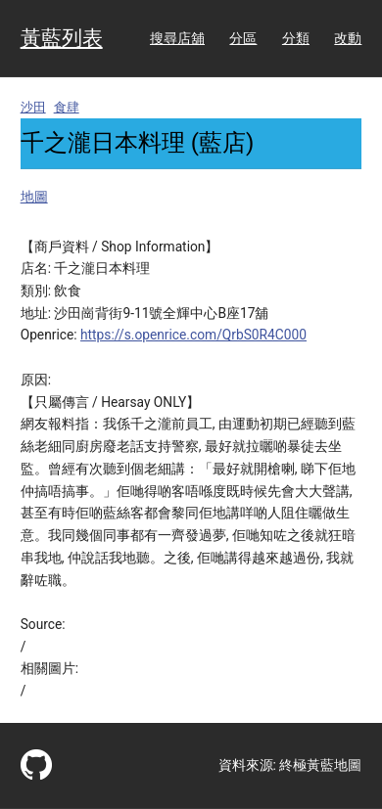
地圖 (34, 196)
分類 (296, 38)
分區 (243, 38)
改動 (347, 38)
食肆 (66, 107)
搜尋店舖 (177, 38)
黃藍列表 (62, 38)
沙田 (33, 107)
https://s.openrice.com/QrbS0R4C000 (193, 334)
